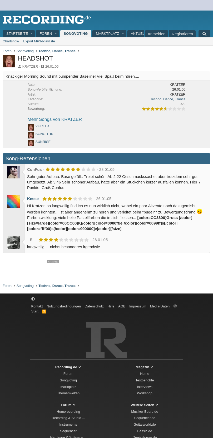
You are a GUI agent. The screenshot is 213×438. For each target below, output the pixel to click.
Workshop (144, 393)
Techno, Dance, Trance (168, 99)
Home (144, 374)
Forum (68, 374)
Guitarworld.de (144, 424)
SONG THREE (47, 134)
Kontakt (37, 306)
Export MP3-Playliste (39, 41)
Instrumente (68, 424)
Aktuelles (141, 34)
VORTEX (42, 126)
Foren (45, 34)
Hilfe (110, 306)
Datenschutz (94, 306)
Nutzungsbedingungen (64, 306)
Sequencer (68, 431)
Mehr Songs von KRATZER (55, 119)
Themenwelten (68, 393)
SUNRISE (43, 142)
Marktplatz (107, 34)
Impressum (137, 306)
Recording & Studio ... (68, 418)
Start (34, 311)
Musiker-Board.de (144, 412)
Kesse (33, 198)
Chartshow (11, 41)
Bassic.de (144, 431)
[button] (31, 34)
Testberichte (144, 380)
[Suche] (204, 33)
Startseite (17, 34)
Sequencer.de (144, 418)
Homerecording (68, 412)
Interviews (144, 387)
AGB (121, 306)
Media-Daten (160, 306)
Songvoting (76, 34)
